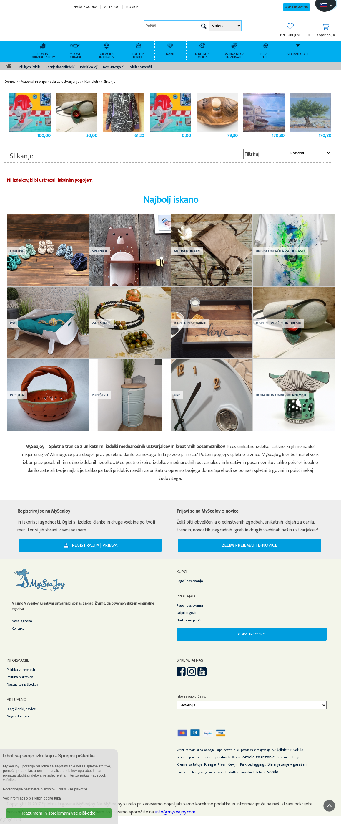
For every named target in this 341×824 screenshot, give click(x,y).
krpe (219, 750)
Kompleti (91, 82)
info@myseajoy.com (175, 812)
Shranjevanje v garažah (287, 764)
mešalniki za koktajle (200, 750)
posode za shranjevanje (255, 750)
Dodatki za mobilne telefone (245, 772)
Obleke (236, 757)
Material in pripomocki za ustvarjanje (50, 82)
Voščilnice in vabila (287, 750)
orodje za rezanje (258, 757)
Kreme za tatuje (189, 764)
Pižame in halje (288, 757)
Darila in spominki (188, 757)
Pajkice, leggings (253, 764)
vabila (272, 772)
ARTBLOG (111, 7)
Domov (10, 82)
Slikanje (109, 82)
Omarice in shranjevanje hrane (196, 772)
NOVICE (132, 7)
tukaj (57, 798)
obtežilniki (231, 750)
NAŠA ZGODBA (85, 7)
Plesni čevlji (227, 764)
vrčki (180, 750)
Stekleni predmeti (216, 757)
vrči (221, 772)
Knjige (210, 764)
